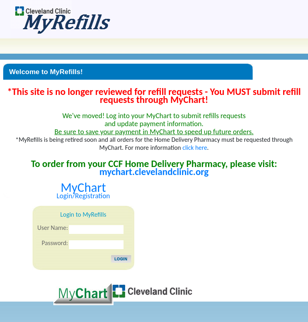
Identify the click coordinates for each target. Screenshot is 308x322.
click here (194, 147)
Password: (55, 243)
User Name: (52, 227)
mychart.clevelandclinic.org (154, 171)
